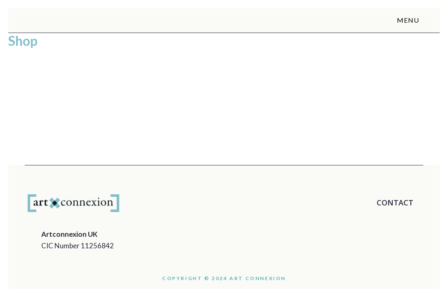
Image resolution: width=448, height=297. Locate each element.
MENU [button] (412, 20)
